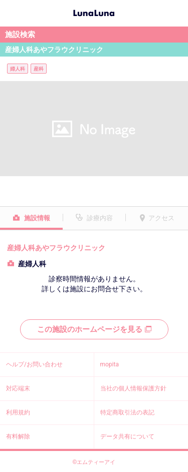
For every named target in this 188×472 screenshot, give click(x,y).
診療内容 (100, 218)
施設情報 (37, 218)
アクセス (161, 218)
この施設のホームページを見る (94, 329)
